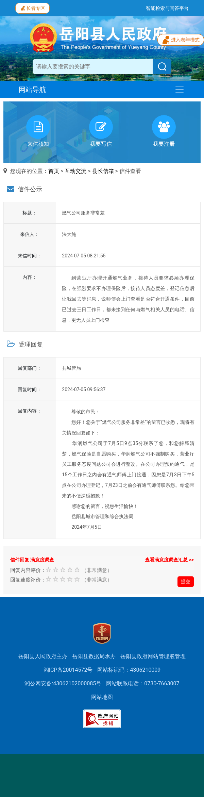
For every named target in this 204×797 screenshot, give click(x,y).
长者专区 (32, 7)
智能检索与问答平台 (167, 8)
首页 (53, 171)
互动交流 (75, 171)
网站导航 (32, 89)
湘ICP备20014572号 (68, 670)
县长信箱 (103, 171)
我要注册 (164, 131)
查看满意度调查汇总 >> (169, 559)
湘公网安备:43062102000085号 (62, 683)
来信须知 (38, 131)
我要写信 (101, 131)
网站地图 (102, 697)
